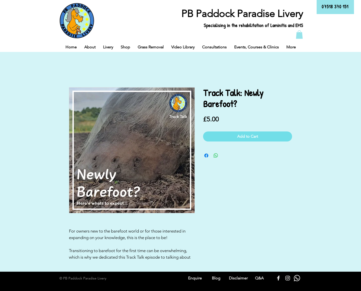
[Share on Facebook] (206, 156)
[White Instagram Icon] (288, 278)
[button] (299, 34)
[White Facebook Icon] (278, 278)
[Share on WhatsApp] (216, 156)
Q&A (259, 278)
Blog (216, 278)
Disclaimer (238, 278)
